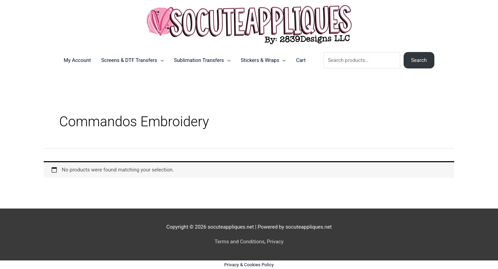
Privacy (275, 242)
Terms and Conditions (239, 242)
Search (419, 60)
